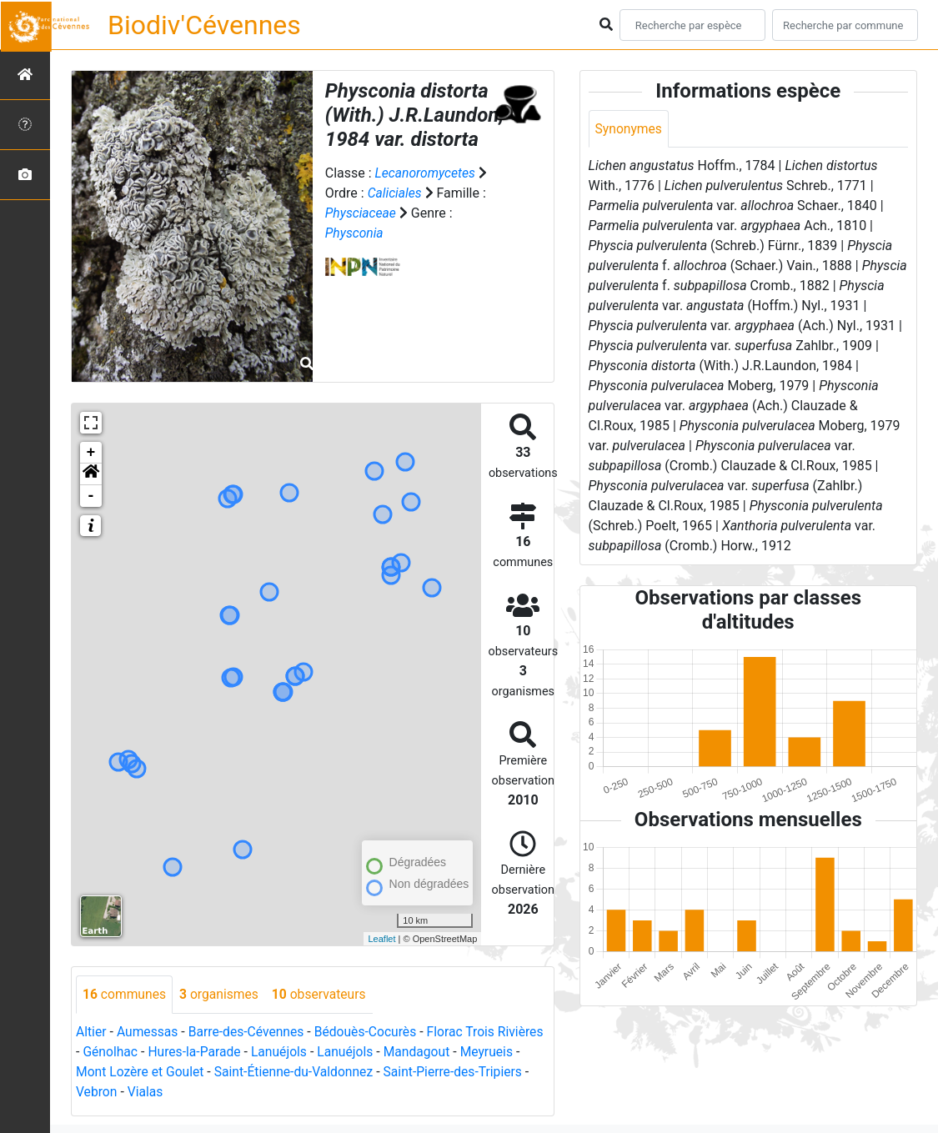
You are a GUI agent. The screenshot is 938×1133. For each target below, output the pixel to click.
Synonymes (629, 129)
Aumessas (149, 1032)
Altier (91, 1032)
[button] (91, 474)
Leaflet (381, 939)
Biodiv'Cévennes (204, 25)
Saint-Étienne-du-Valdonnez (362, 1072)
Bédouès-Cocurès (371, 1032)
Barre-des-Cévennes (249, 1032)
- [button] (91, 496)
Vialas (226, 1092)
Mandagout (473, 1052)
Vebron (177, 1092)
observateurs (323, 994)
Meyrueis (103, 1072)
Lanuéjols (333, 1052)
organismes (221, 994)
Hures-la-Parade (246, 1052)
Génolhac (160, 1052)
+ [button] (91, 453)
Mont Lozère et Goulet (205, 1072)
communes (125, 994)
